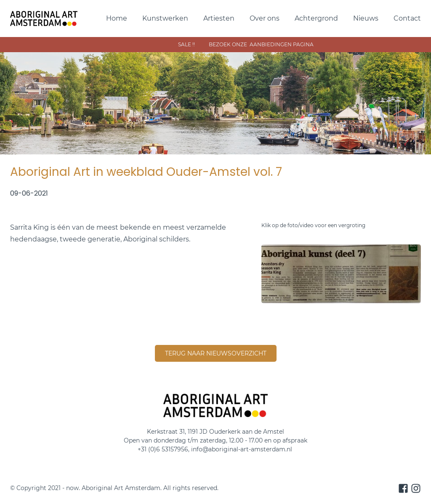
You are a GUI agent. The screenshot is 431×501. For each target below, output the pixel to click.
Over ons (264, 18)
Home (116, 18)
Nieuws (365, 18)
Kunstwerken (165, 18)
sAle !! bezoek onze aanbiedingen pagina (299, 44)
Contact (407, 18)
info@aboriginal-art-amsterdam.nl (242, 449)
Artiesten (218, 18)
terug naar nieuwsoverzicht (215, 353)
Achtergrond (316, 18)
